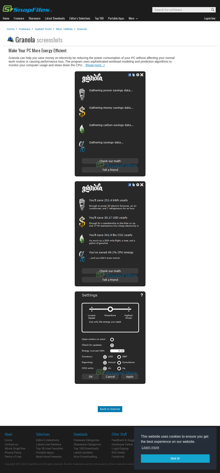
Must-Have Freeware (48, 456)
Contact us (11, 444)
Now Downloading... (86, 456)
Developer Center (122, 444)
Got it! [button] (175, 458)
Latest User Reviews (48, 444)
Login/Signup (120, 448)
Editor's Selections (47, 440)
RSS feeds (118, 452)
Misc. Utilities (64, 29)
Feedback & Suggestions (127, 440)
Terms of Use (13, 456)
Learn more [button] (150, 447)
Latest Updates (83, 452)
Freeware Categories (86, 440)
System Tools (43, 29)
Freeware (24, 29)
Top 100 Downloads (86, 448)
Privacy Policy (13, 452)
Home (10, 29)
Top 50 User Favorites (49, 448)
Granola (82, 29)
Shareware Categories (87, 444)
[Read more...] (95, 65)
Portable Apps (45, 452)
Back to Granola (110, 409)
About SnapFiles (15, 448)
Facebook (118, 456)
